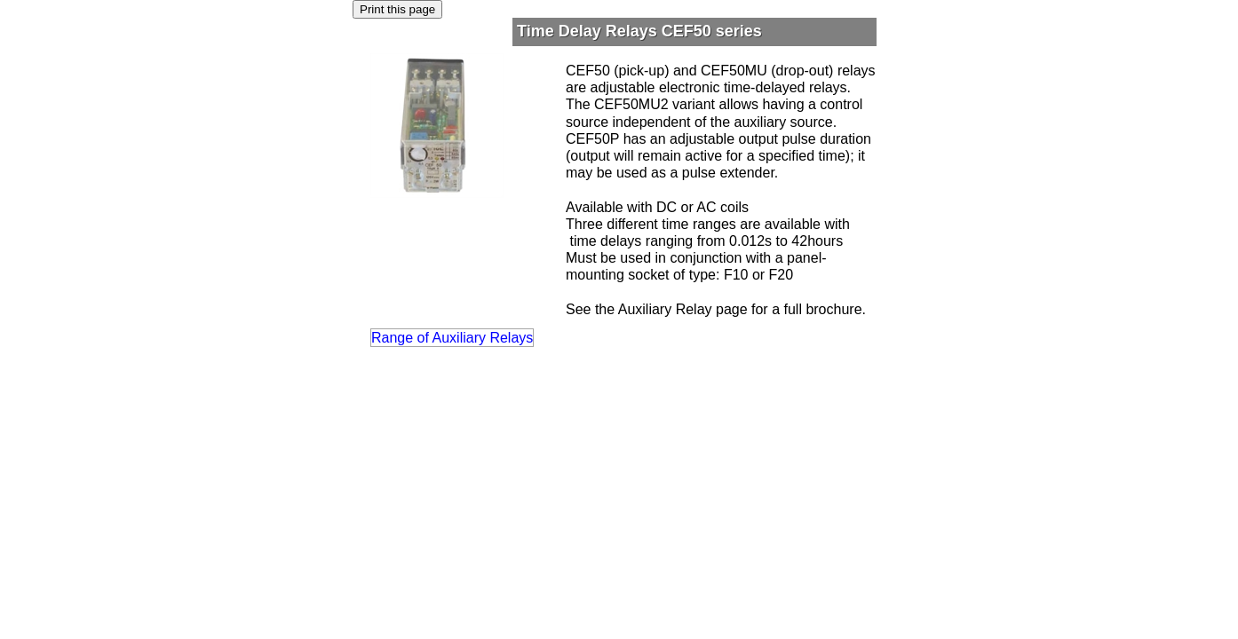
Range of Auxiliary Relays (452, 337)
